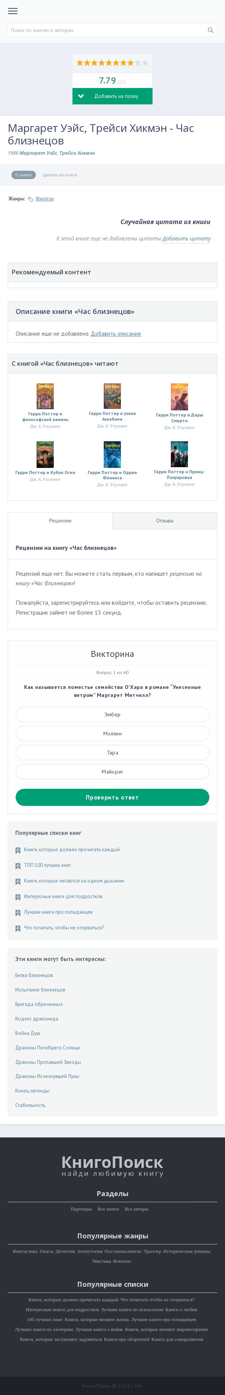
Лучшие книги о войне (99, 1329)
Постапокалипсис (123, 1251)
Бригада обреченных (39, 1004)
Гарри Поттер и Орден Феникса (112, 475)
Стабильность (30, 1105)
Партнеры (81, 1209)
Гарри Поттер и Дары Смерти (179, 417)
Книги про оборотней (126, 1339)
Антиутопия (90, 1251)
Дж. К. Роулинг (45, 426)
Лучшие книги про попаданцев (58, 912)
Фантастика (25, 1251)
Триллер (152, 1251)
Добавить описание (116, 333)
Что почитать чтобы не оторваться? (158, 1299)
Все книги (108, 1209)
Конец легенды (32, 1091)
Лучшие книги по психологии (132, 1309)
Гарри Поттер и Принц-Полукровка (179, 474)
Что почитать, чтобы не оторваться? (64, 928)
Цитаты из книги (60, 175)
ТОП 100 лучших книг (47, 865)
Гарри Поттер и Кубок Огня (45, 472)
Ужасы (46, 1251)
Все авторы (136, 1209)
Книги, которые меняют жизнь (97, 1319)
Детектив (65, 1251)
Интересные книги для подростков (63, 897)
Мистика (101, 1261)
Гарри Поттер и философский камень (45, 416)
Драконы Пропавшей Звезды (48, 1062)
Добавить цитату (186, 238)
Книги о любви (182, 1309)
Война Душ (27, 1033)
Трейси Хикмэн (77, 152)
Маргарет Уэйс (38, 152)
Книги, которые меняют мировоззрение (166, 1329)
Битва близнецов (34, 975)
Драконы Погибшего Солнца (47, 1048)
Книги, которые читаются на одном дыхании (74, 881)
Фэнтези (44, 198)
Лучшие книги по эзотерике (44, 1329)
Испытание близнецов (40, 990)
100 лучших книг (45, 1319)
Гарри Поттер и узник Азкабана (112, 416)
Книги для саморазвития (177, 1339)
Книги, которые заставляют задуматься (61, 1339)
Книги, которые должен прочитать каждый (72, 850)
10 (145, 62)
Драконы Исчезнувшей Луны (47, 1076)
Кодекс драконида (36, 1019)
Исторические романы (187, 1251)
